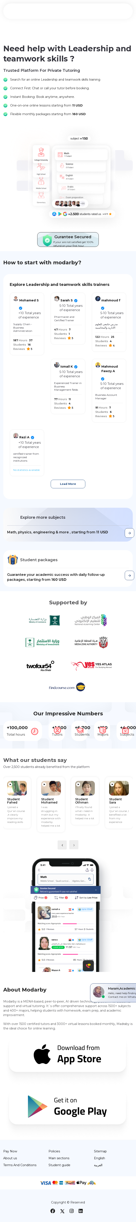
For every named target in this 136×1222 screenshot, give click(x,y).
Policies (54, 1151)
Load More (68, 484)
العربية (98, 1165)
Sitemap (100, 1151)
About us (10, 1158)
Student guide (59, 1165)
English (99, 1158)
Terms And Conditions (19, 1165)
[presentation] (62, 844)
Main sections (59, 1158)
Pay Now (10, 1151)
